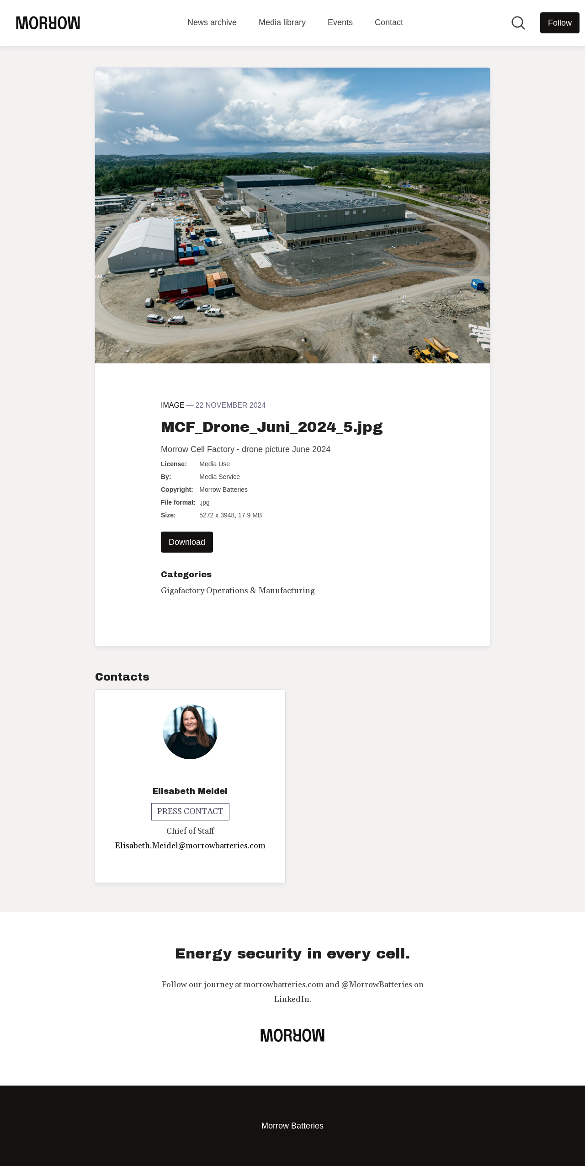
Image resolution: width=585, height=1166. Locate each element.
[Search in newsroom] (518, 23)
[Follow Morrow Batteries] (560, 22)
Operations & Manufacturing (260, 591)
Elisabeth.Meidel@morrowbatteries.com (190, 846)
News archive (212, 22)
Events (340, 22)
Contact (389, 22)
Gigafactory (182, 591)
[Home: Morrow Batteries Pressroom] (47, 22)
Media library (282, 22)
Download (187, 542)
